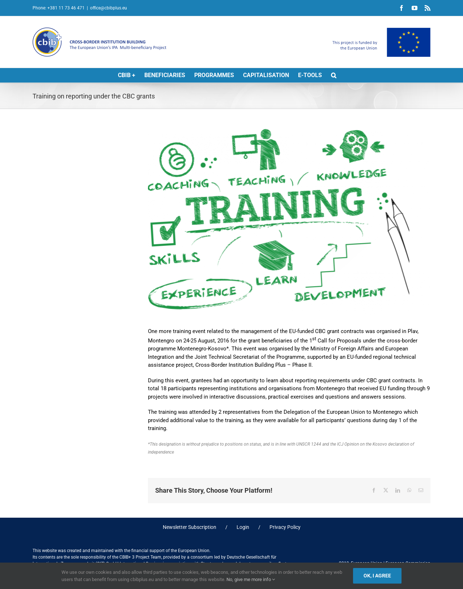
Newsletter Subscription (189, 527)
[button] (333, 75)
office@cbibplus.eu (108, 7)
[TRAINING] (289, 222)
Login (243, 527)
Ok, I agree (377, 576)
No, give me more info (250, 579)
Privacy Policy (285, 527)
